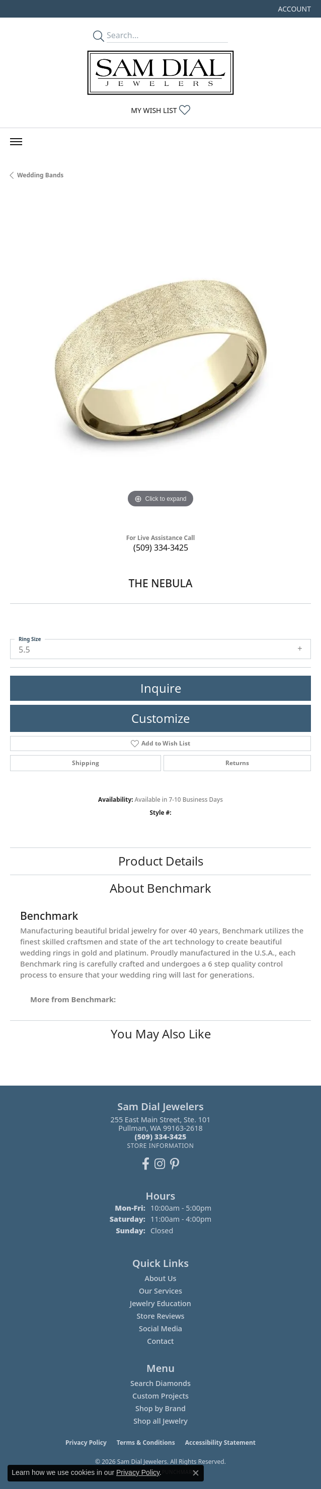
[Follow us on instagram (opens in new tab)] (159, 1164)
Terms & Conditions (146, 1442)
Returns (237, 763)
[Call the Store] (161, 1136)
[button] (293, 9)
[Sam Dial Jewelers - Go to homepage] (160, 72)
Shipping (85, 763)
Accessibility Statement (220, 1442)
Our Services (160, 1291)
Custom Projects (160, 1396)
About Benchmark (160, 888)
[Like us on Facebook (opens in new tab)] (145, 1164)
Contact (160, 1341)
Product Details (160, 861)
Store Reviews (160, 1316)
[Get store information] (160, 1145)
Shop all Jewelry (160, 1421)
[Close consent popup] (196, 1473)
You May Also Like (161, 1033)
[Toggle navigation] (16, 141)
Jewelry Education (160, 1303)
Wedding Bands (40, 175)
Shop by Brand (160, 1408)
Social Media (160, 1328)
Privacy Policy (86, 1442)
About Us (160, 1278)
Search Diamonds (160, 1383)
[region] (160, 360)
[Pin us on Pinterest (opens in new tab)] (174, 1164)
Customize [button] (160, 718)
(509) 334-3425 (160, 547)
